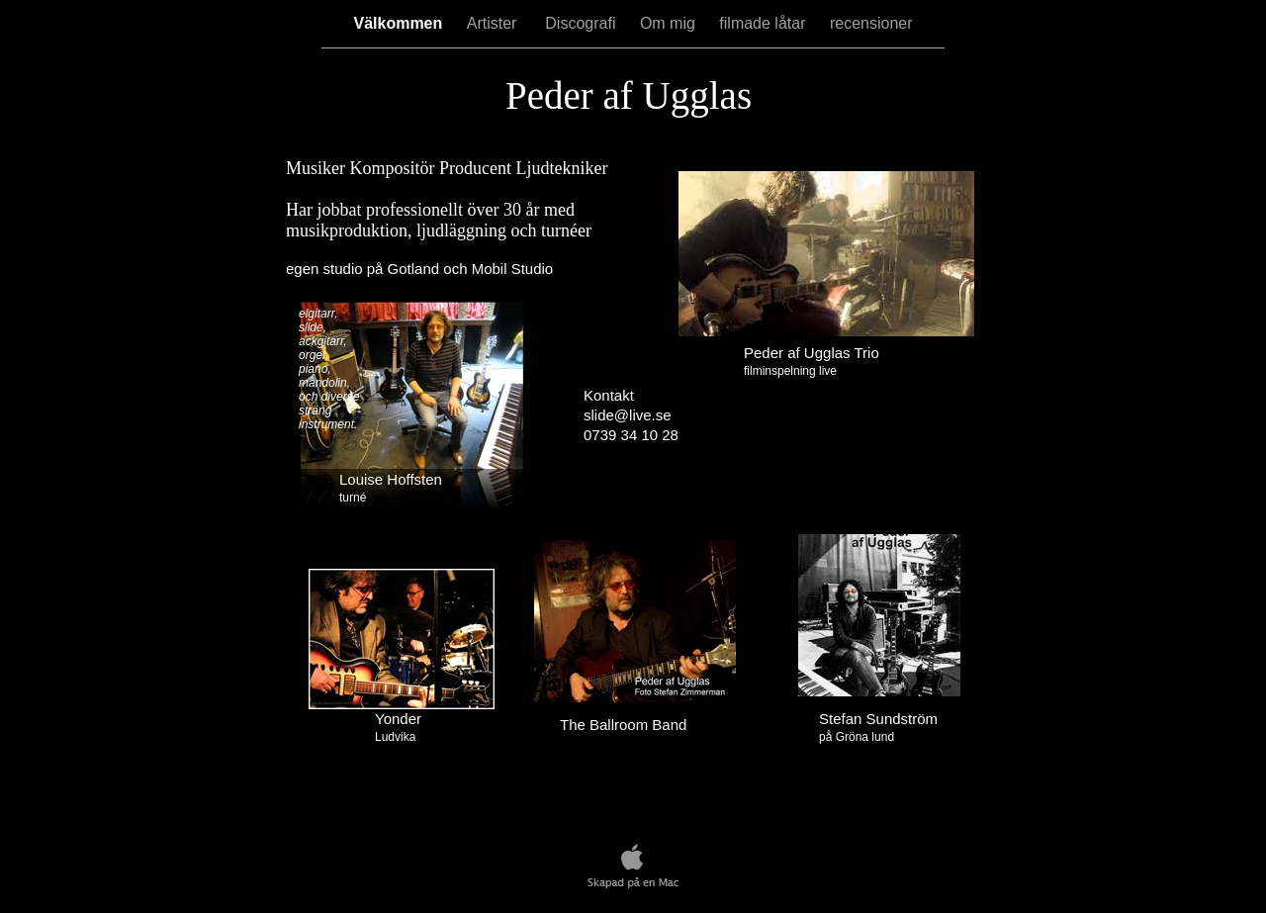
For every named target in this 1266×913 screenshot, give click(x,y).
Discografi (582, 23)
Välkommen (399, 23)
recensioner (871, 23)
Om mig (669, 23)
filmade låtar (764, 23)
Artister (496, 23)
